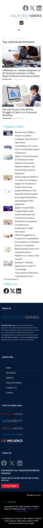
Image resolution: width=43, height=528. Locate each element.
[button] (21, 23)
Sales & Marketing (8, 66)
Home (4, 38)
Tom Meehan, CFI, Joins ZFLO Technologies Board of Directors (27, 149)
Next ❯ (15, 279)
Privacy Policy (21, 511)
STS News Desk (7, 79)
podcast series (33, 337)
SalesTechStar (32, 509)
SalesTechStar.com (8, 325)
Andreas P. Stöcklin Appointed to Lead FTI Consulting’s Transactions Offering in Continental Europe (26, 269)
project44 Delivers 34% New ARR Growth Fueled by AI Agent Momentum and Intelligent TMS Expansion (26, 197)
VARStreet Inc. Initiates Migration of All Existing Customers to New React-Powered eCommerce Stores (21, 73)
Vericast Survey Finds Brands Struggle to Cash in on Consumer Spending (19, 112)
